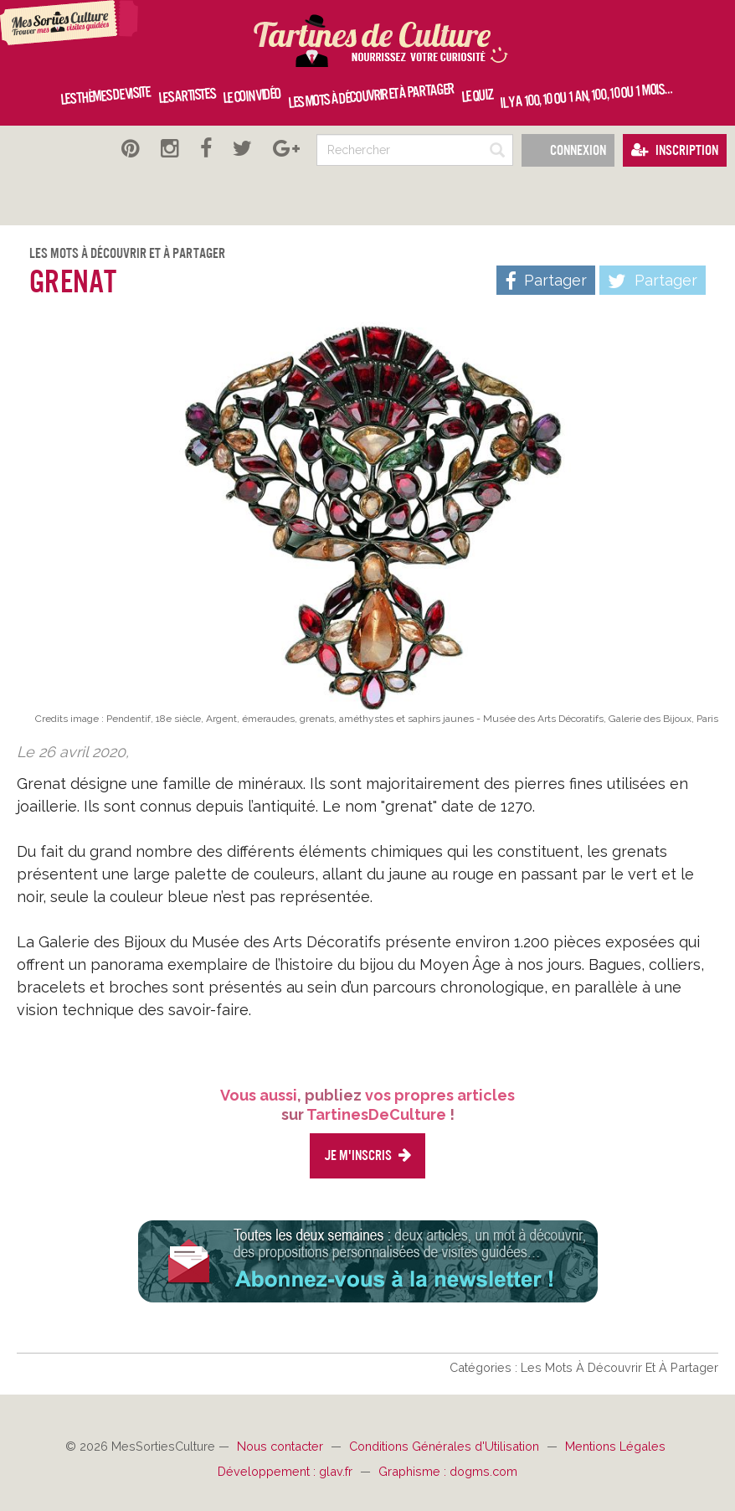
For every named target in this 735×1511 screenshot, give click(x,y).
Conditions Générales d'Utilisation (445, 1446)
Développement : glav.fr (287, 1471)
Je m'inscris (367, 1155)
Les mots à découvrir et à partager (371, 96)
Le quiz (476, 95)
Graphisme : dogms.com (447, 1471)
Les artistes (186, 95)
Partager (652, 281)
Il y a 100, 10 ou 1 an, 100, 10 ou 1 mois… (585, 95)
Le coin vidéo (251, 95)
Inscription (674, 150)
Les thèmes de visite (105, 96)
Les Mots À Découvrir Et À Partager (127, 253)
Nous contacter (281, 1446)
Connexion (568, 150)
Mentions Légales (615, 1446)
